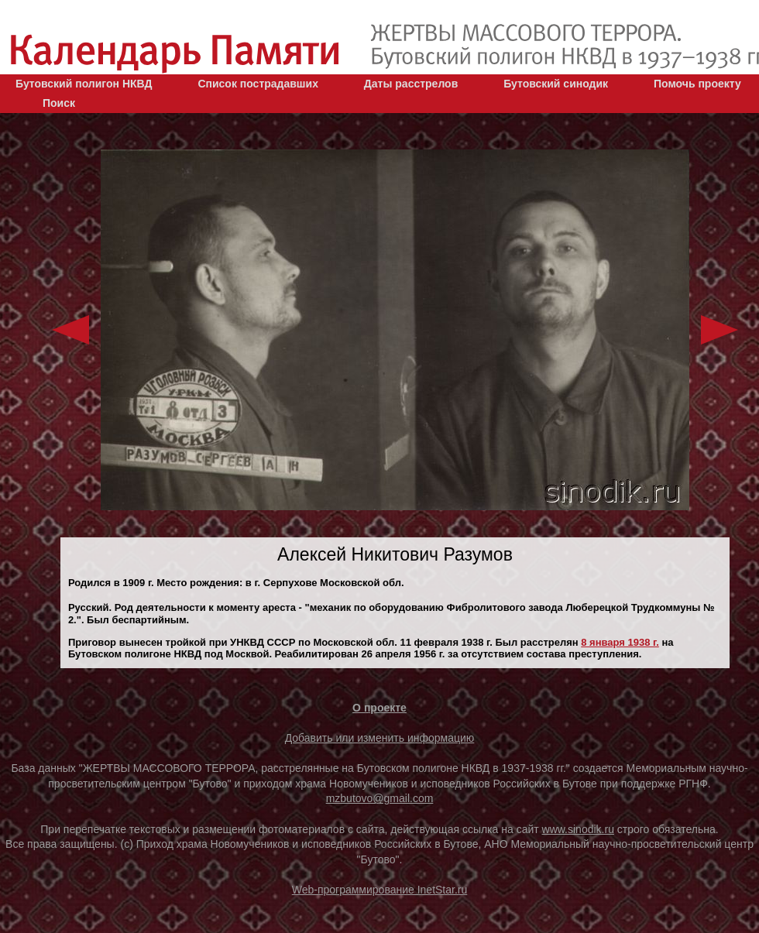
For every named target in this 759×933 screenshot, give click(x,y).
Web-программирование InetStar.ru (380, 889)
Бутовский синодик (555, 83)
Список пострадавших (257, 83)
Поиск (59, 103)
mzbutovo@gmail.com (380, 798)
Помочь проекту (697, 83)
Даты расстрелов (411, 83)
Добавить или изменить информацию (380, 738)
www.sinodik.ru (578, 829)
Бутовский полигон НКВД (83, 83)
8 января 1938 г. (620, 642)
